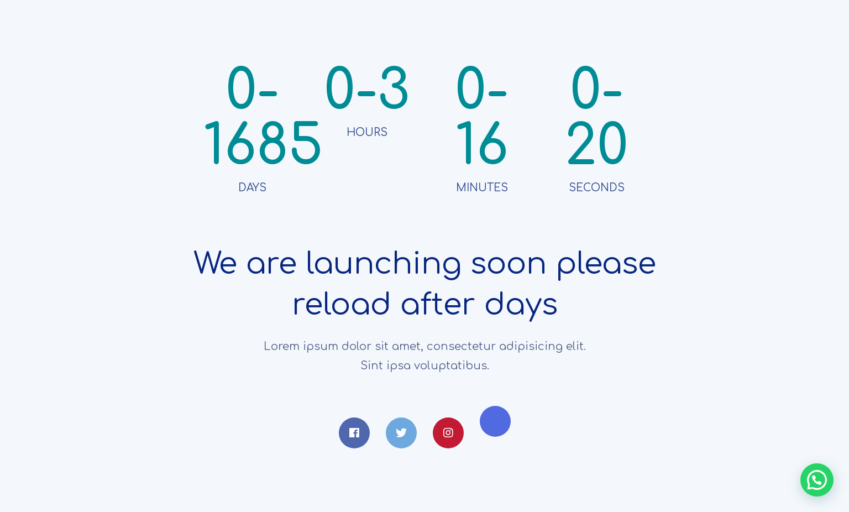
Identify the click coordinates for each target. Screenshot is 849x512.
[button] (817, 480)
